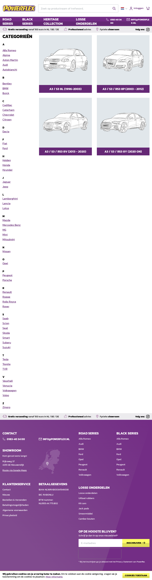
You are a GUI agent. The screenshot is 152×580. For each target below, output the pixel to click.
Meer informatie (54, 577)
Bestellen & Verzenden (14, 500)
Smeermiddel (86, 513)
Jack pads (84, 508)
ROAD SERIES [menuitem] (7, 21)
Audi (81, 444)
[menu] (52, 21)
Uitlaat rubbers (86, 498)
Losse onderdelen (88, 493)
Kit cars (82, 503)
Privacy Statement (124, 561)
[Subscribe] (136, 543)
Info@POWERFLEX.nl (56, 439)
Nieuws (6, 495)
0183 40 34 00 (116, 21)
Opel (81, 459)
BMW (81, 449)
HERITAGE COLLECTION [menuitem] (53, 21)
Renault (83, 469)
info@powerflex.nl (140, 21)
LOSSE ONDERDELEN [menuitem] (86, 21)
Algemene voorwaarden (14, 510)
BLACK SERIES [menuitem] (27, 21)
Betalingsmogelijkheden (15, 505)
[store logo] (19, 8)
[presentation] (100, 554)
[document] (76, 576)
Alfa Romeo (85, 439)
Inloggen (139, 8)
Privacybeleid (9, 515)
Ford (81, 454)
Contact (6, 489)
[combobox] (78, 8)
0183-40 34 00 (16, 439)
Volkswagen (85, 475)
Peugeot (83, 464)
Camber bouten (87, 519)
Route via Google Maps (14, 470)
